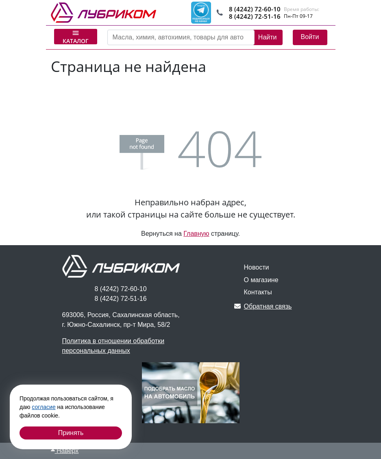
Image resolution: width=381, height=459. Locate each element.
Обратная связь (263, 306)
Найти (267, 37)
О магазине (261, 279)
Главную (196, 233)
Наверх (65, 450)
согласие (43, 407)
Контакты (258, 292)
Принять (71, 432)
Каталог (76, 36)
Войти (310, 36)
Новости (256, 267)
